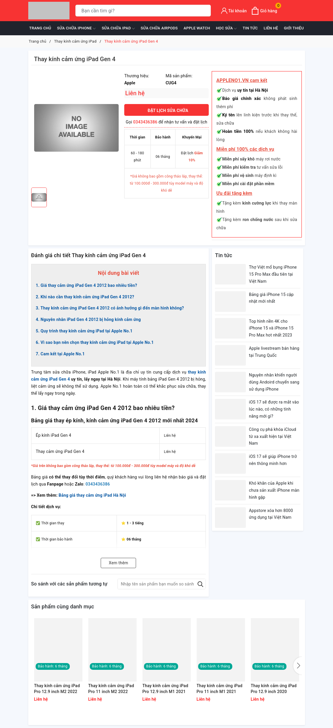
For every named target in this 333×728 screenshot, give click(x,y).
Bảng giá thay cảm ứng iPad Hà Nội (92, 495)
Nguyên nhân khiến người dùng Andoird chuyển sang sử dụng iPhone (274, 382)
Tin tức (250, 28)
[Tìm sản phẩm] (143, 10)
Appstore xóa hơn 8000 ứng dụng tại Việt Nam (271, 514)
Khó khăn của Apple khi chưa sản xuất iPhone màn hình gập (274, 490)
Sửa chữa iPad (118, 28)
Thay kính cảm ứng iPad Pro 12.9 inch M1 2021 (165, 688)
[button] (297, 666)
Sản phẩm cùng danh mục (62, 606)
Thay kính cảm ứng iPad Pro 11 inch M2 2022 (111, 688)
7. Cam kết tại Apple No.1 (60, 354)
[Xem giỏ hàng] (264, 11)
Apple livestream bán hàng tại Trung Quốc (274, 352)
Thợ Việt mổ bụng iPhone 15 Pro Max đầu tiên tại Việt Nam (273, 274)
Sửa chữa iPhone (76, 28)
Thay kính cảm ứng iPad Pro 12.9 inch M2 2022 (57, 688)
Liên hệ (271, 28)
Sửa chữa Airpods (159, 28)
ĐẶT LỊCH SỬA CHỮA (168, 110)
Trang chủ (40, 28)
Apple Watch (197, 28)
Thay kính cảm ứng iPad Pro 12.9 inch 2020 (274, 688)
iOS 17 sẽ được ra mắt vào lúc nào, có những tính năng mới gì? (274, 409)
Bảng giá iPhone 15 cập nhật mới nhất (271, 298)
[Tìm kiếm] (205, 10)
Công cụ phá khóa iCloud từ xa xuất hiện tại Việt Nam (272, 436)
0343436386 (145, 122)
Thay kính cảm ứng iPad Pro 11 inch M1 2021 (220, 688)
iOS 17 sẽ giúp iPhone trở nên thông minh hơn (272, 460)
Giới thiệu (294, 28)
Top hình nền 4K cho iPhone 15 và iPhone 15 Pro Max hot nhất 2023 (271, 328)
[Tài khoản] (234, 11)
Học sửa (226, 28)
